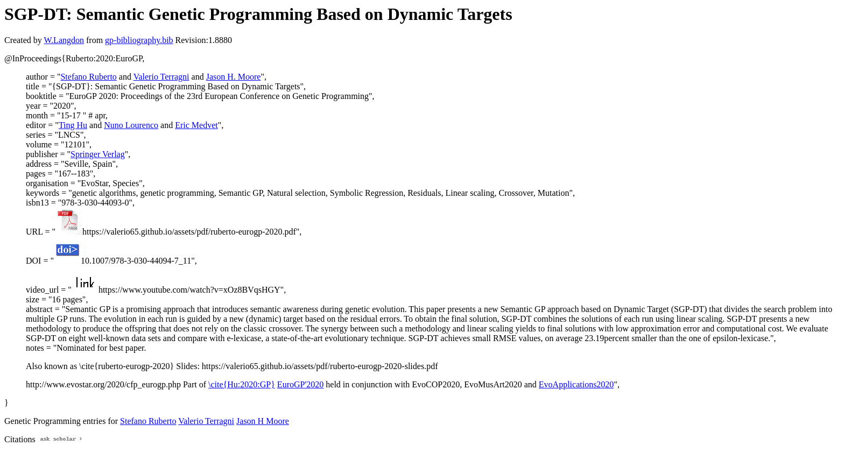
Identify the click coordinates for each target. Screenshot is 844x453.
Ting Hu (73, 125)
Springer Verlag (98, 154)
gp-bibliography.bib (139, 40)
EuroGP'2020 (300, 384)
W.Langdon (64, 40)
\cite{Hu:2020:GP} (241, 384)
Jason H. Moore (233, 76)
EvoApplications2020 (576, 384)
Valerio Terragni (161, 76)
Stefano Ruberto (88, 76)
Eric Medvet (196, 125)
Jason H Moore (262, 421)
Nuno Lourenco (131, 125)
